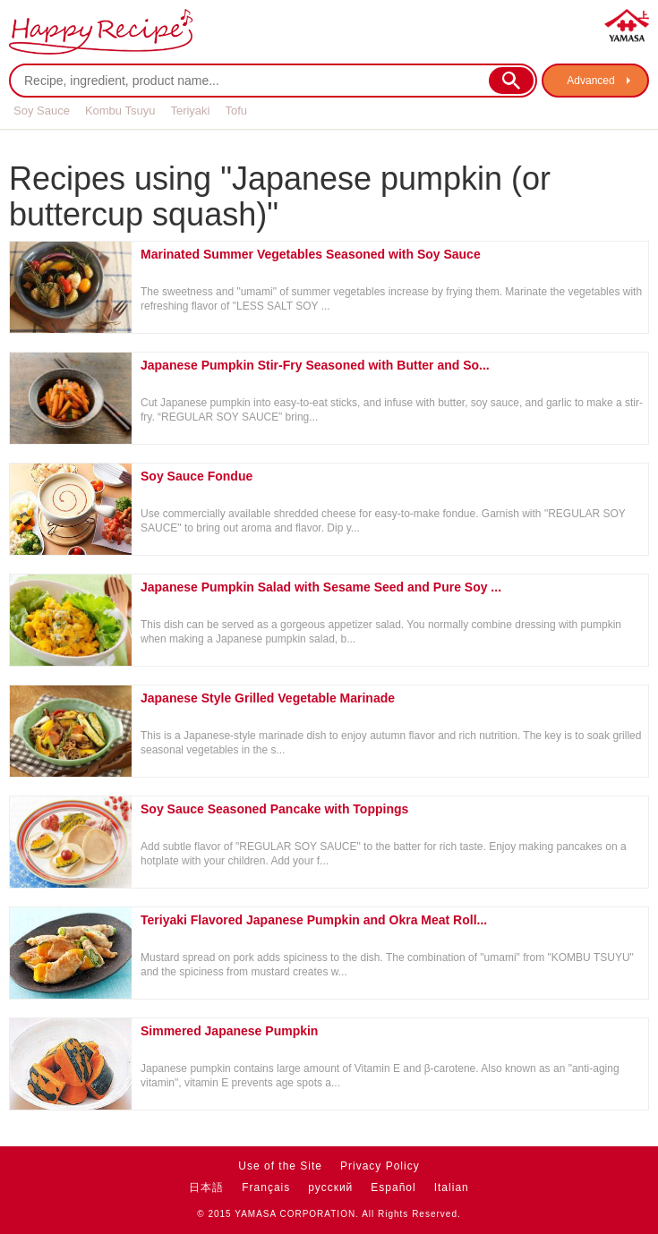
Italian (451, 1187)
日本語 (206, 1187)
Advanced (590, 80)
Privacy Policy (380, 1166)
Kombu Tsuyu (120, 110)
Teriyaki (189, 110)
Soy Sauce (41, 110)
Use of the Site (280, 1166)
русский (330, 1187)
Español (393, 1187)
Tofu (236, 110)
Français (266, 1187)
